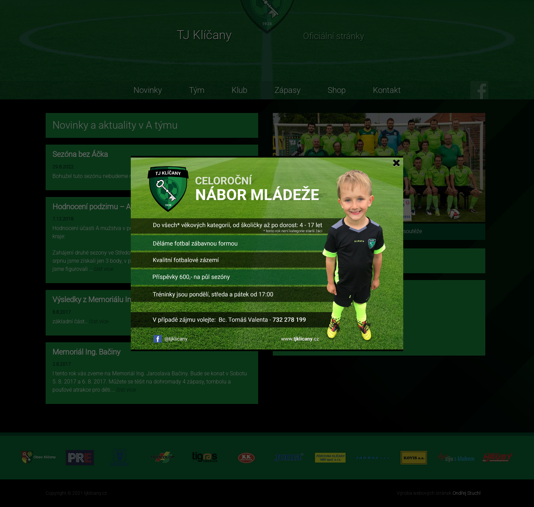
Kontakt (387, 90)
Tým (196, 90)
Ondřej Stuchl (467, 493)
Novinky (148, 90)
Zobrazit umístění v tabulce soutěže (379, 231)
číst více (219, 176)
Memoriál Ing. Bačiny (86, 352)
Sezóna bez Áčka (80, 154)
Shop (337, 90)
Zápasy (287, 90)
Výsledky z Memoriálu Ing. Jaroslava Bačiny (123, 299)
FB (479, 90)
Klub (239, 90)
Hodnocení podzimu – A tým (98, 206)
